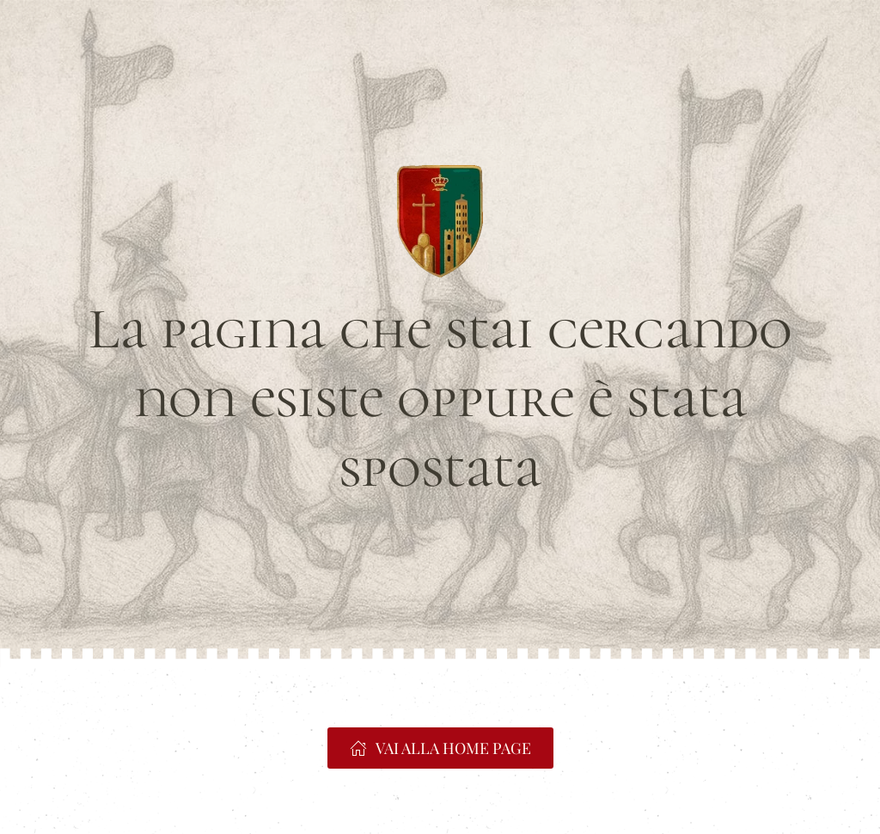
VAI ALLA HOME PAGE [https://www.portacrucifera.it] (440, 748)
